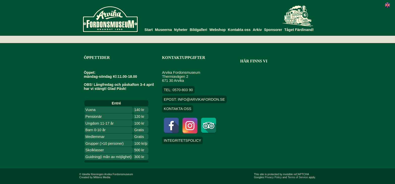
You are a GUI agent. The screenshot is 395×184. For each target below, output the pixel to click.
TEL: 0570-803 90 (178, 90)
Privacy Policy (273, 177)
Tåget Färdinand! (299, 30)
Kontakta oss (239, 30)
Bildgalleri (198, 30)
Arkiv (257, 30)
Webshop (217, 30)
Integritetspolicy (182, 140)
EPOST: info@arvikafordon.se (194, 99)
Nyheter (181, 30)
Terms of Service (298, 177)
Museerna (163, 30)
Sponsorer (273, 30)
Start (149, 30)
